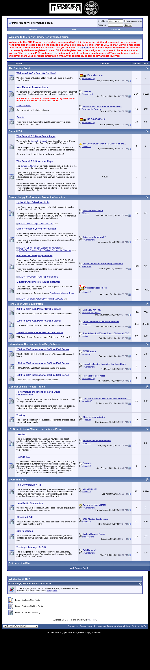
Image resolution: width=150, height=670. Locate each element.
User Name (103, 21)
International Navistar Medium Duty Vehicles (34, 344)
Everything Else (18, 479)
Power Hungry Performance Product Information (37, 197)
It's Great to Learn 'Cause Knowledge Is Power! (36, 429)
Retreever (86, 420)
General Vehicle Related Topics (27, 386)
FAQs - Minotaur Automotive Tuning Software (41, 299)
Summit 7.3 (15, 131)
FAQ (74, 29)
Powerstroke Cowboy (91, 109)
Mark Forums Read (79, 568)
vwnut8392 (87, 401)
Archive (118, 626)
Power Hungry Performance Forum (96, 626)
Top (145, 626)
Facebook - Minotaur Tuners (62, 293)
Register (33, 29)
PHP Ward (86, 266)
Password (102, 25)
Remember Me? (133, 21)
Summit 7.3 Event (39, 141)
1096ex (85, 213)
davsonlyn (86, 354)
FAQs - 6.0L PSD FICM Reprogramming (38, 277)
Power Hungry (88, 78)
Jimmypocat (87, 94)
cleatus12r (86, 146)
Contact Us (73, 626)
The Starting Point (19, 68)
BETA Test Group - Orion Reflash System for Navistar (45, 250)
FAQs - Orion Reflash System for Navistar (39, 248)
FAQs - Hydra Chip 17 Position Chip (36, 223)
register (84, 47)
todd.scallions (88, 537)
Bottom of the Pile (19, 563)
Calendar (115, 29)
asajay (85, 336)
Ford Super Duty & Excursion (26, 303)
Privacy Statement (133, 626)
